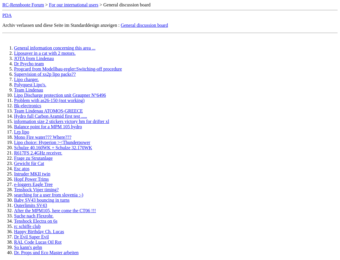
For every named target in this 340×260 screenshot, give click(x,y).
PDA (7, 15)
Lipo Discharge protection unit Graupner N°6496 (60, 95)
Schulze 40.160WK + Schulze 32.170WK (53, 147)
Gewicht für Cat (29, 163)
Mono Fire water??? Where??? (42, 137)
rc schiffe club (27, 226)
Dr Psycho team (29, 63)
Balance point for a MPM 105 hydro (48, 126)
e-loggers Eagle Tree (33, 184)
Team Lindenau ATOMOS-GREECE (48, 110)
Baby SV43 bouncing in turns (41, 200)
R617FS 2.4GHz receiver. (38, 152)
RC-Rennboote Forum (23, 4)
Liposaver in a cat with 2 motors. (45, 53)
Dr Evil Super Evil (31, 236)
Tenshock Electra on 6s (35, 221)
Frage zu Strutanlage (33, 158)
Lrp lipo (21, 131)
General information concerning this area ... (54, 47)
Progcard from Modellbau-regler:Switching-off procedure (68, 68)
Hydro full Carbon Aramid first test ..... (50, 116)
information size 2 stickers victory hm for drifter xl (61, 121)
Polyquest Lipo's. (30, 84)
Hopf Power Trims (31, 179)
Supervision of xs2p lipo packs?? (45, 74)
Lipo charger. (26, 79)
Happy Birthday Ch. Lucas (39, 231)
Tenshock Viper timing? (36, 189)
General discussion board (144, 25)
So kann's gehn (28, 247)
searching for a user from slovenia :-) (48, 194)
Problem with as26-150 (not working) (49, 100)
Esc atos (21, 168)
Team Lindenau (28, 89)
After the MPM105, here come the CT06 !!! (55, 210)
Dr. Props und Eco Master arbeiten (46, 252)
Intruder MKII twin (32, 173)
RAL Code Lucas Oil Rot (38, 242)
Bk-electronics (27, 105)
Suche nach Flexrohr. (34, 215)
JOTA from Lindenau (34, 58)
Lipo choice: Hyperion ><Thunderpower (52, 142)
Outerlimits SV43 (30, 205)
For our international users (73, 4)
